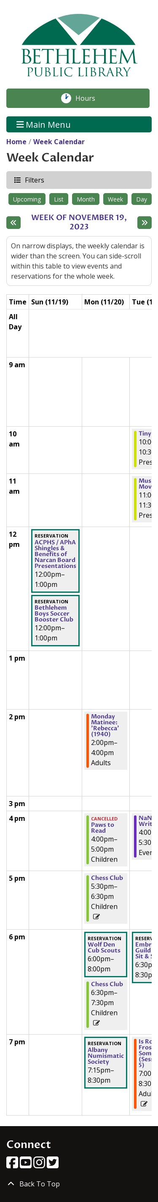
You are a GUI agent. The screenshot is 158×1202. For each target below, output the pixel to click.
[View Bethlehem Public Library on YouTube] (26, 1165)
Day (141, 199)
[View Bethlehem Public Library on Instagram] (40, 1165)
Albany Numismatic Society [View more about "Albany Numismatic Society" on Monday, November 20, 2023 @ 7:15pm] (106, 1056)
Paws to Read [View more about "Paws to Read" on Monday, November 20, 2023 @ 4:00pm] (102, 828)
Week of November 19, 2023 (82, 222)
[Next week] (144, 222)
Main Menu (43, 124)
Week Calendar (59, 141)
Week (115, 199)
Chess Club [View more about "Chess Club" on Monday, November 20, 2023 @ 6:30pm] (107, 984)
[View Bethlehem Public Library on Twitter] (53, 1165)
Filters (34, 180)
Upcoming (27, 199)
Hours (89, 98)
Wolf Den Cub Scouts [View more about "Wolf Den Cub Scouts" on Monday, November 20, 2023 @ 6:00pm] (104, 948)
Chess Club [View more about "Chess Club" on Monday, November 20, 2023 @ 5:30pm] (107, 878)
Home (16, 141)
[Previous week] (13, 222)
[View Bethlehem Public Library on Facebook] (13, 1165)
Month (86, 199)
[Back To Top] (79, 1183)
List (59, 199)
